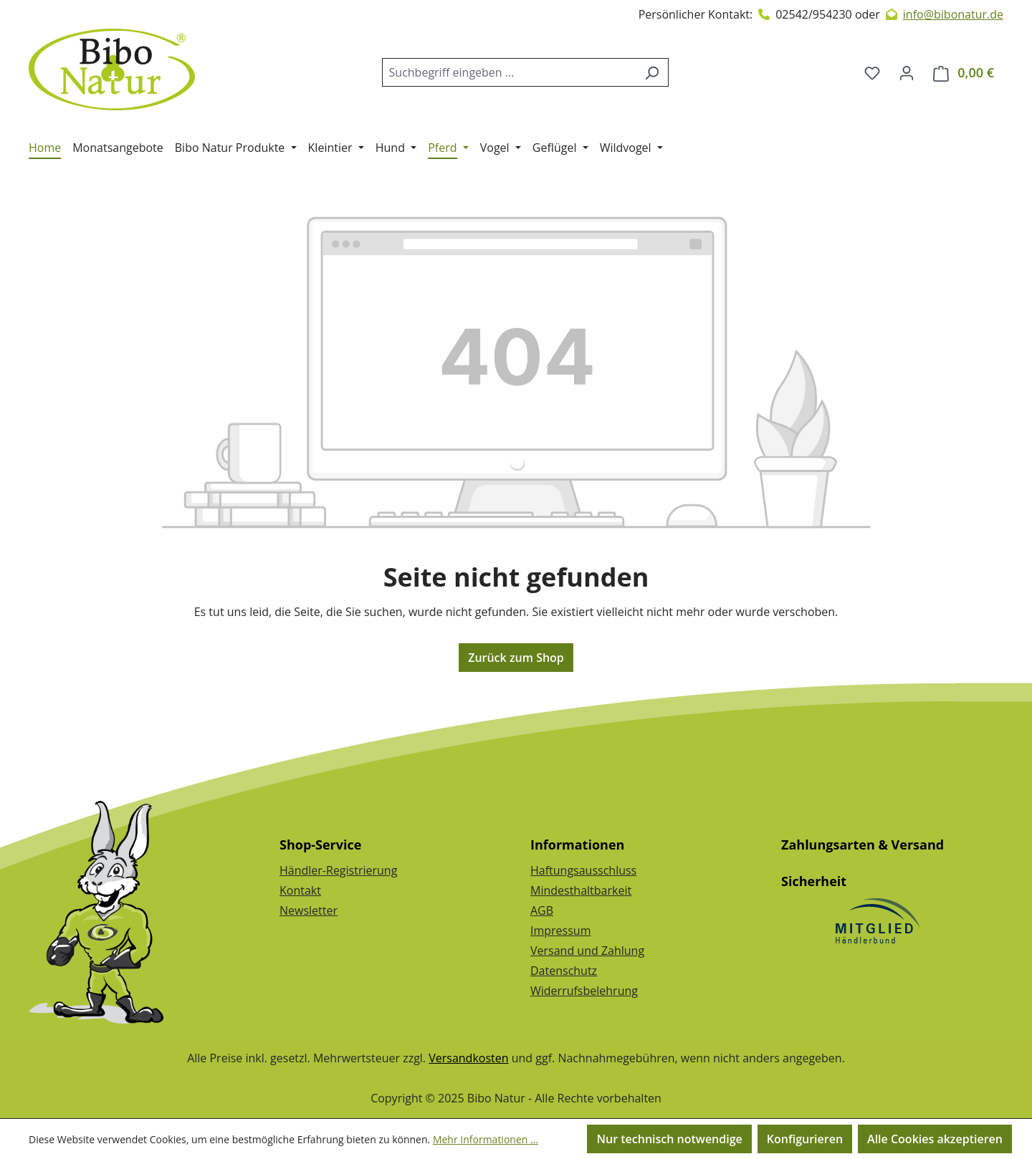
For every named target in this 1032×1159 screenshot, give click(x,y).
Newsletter (309, 910)
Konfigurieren (805, 1139)
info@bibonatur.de (953, 14)
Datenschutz (563, 970)
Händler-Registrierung (338, 870)
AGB (541, 910)
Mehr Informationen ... (485, 1139)
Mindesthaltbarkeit (580, 890)
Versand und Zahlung (587, 950)
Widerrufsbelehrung (584, 991)
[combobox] (509, 72)
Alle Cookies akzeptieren (935, 1139)
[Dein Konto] (906, 72)
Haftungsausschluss (583, 870)
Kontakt (300, 890)
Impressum (560, 930)
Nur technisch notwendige (669, 1139)
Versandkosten (468, 1058)
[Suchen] (652, 72)
